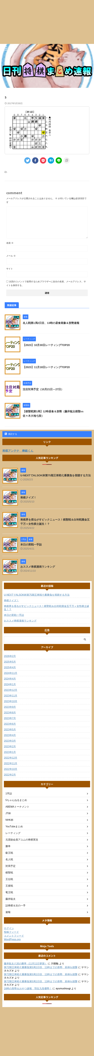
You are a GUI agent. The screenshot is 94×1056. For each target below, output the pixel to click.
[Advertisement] (47, 22)
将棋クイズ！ (28, 500)
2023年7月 (10, 721)
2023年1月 (10, 754)
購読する (11, 434)
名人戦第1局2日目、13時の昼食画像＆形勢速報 (53, 323)
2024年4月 (10, 681)
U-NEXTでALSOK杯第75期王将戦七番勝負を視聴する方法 (37, 597)
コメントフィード (14, 938)
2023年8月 (10, 715)
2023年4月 (10, 738)
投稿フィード (11, 934)
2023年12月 (10, 692)
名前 (9, 243)
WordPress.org (12, 942)
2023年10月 (10, 704)
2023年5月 (10, 732)
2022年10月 (10, 771)
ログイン (9, 931)
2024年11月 (10, 675)
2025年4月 (10, 670)
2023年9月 (10, 709)
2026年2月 (10, 658)
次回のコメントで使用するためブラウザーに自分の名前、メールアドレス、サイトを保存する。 (46, 283)
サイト (9, 268)
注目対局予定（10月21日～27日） (44, 389)
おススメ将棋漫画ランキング (38, 569)
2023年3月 (10, 743)
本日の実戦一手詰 (31, 547)
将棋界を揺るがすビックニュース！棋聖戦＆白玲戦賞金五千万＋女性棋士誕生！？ (46, 610)
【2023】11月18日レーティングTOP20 (47, 367)
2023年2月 (10, 749)
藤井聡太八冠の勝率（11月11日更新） (25, 966)
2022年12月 (10, 760)
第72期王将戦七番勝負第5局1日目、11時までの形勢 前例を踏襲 (40, 970)
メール (11, 256)
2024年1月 (10, 687)
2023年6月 (10, 726)
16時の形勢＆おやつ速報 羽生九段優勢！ (28, 991)
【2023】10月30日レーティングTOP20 (47, 345)
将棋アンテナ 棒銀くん (19, 450)
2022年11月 (10, 766)
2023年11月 (10, 698)
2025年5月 (10, 664)
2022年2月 (10, 777)
